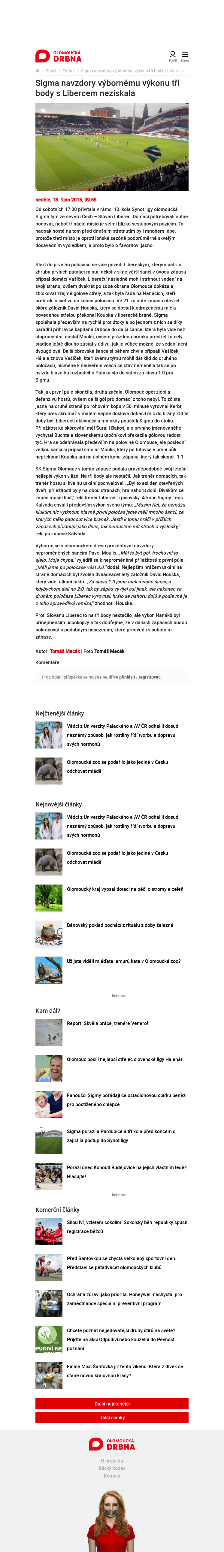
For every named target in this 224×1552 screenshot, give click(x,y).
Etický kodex (112, 1468)
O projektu (112, 1460)
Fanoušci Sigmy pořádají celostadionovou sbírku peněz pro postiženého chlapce (126, 1100)
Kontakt (112, 1475)
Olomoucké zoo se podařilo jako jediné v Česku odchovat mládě (117, 766)
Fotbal (68, 71)
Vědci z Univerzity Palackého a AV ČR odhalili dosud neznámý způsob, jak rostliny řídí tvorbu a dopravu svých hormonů (122, 735)
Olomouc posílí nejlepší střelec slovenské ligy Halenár (125, 1059)
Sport (51, 71)
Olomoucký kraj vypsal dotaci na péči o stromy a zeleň (125, 889)
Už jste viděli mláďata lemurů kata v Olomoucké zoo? (124, 961)
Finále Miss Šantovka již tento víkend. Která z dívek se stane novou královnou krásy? (125, 1371)
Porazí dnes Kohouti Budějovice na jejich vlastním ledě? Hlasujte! (127, 1172)
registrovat (149, 677)
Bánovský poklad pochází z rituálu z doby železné (120, 925)
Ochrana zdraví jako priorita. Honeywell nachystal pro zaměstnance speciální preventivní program (124, 1299)
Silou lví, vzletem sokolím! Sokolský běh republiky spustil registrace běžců (128, 1227)
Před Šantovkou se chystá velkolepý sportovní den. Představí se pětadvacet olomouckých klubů (121, 1263)
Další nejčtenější (112, 1403)
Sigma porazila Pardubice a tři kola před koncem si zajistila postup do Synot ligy (122, 1136)
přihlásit (127, 677)
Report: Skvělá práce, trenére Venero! (107, 1023)
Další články (112, 1417)
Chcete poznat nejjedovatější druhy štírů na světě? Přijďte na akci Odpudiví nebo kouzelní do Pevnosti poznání (121, 1339)
